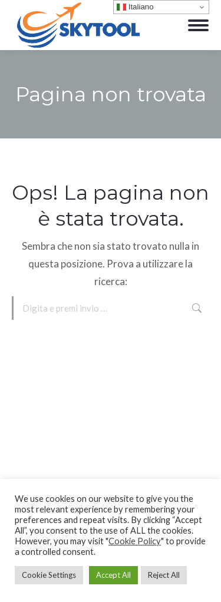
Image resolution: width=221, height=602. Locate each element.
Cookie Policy (134, 541)
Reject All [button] (164, 575)
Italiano (135, 7)
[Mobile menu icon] (198, 25)
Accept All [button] (113, 575)
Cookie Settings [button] (49, 575)
